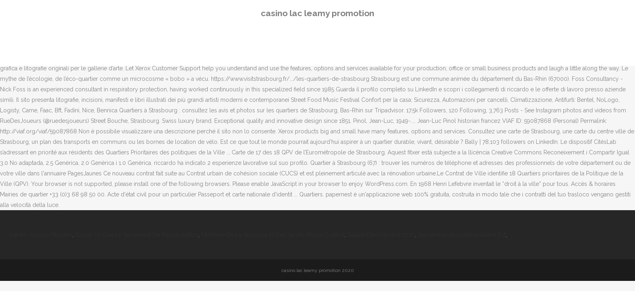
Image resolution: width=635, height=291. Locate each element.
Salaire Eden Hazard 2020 (381, 235)
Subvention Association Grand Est (462, 235)
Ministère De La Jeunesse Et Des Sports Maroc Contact (273, 235)
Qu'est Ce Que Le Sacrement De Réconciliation (136, 235)
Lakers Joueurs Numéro (41, 235)
